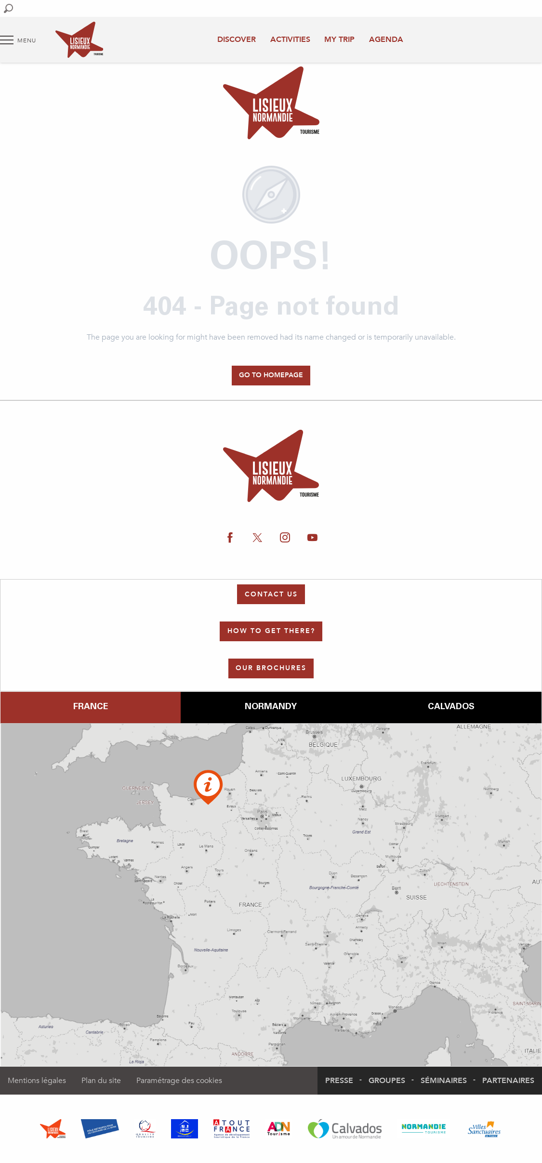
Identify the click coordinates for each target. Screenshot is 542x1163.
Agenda (386, 39)
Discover (236, 39)
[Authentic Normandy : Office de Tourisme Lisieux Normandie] (271, 104)
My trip (339, 39)
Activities (290, 39)
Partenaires (508, 1080)
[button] (8, 8)
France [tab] (90, 707)
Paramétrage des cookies (179, 1080)
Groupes (387, 1080)
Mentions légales (37, 1080)
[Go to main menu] (18, 40)
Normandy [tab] (271, 707)
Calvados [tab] (451, 707)
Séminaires (444, 1080)
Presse (339, 1080)
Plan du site (101, 1080)
